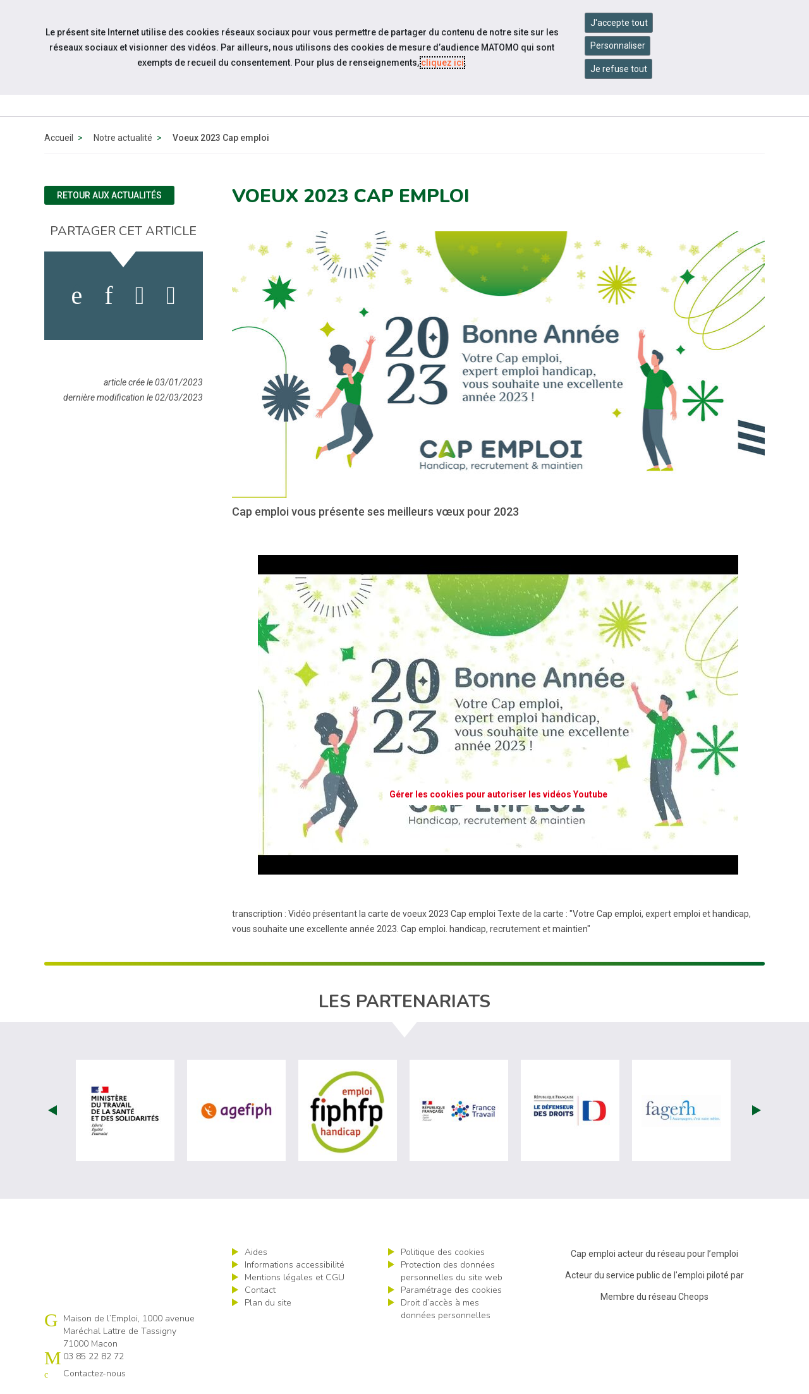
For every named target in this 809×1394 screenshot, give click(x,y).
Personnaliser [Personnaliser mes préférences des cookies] (617, 45)
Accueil (58, 138)
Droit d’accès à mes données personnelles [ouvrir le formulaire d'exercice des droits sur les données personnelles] (445, 1309)
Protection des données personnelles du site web (451, 1271)
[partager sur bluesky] (171, 296)
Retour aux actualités (109, 195)
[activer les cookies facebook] (77, 296)
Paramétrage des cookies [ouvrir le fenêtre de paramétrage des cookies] (451, 1290)
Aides (256, 1252)
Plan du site (268, 1303)
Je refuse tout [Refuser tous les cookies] (618, 69)
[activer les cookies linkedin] (108, 296)
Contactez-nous (94, 1373)
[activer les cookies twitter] (140, 296)
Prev (52, 1110)
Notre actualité (123, 138)
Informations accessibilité (294, 1265)
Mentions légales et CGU (294, 1277)
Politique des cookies (443, 1252)
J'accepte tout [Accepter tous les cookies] (619, 23)
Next (756, 1110)
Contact (260, 1290)
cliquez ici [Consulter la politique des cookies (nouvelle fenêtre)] (442, 63)
